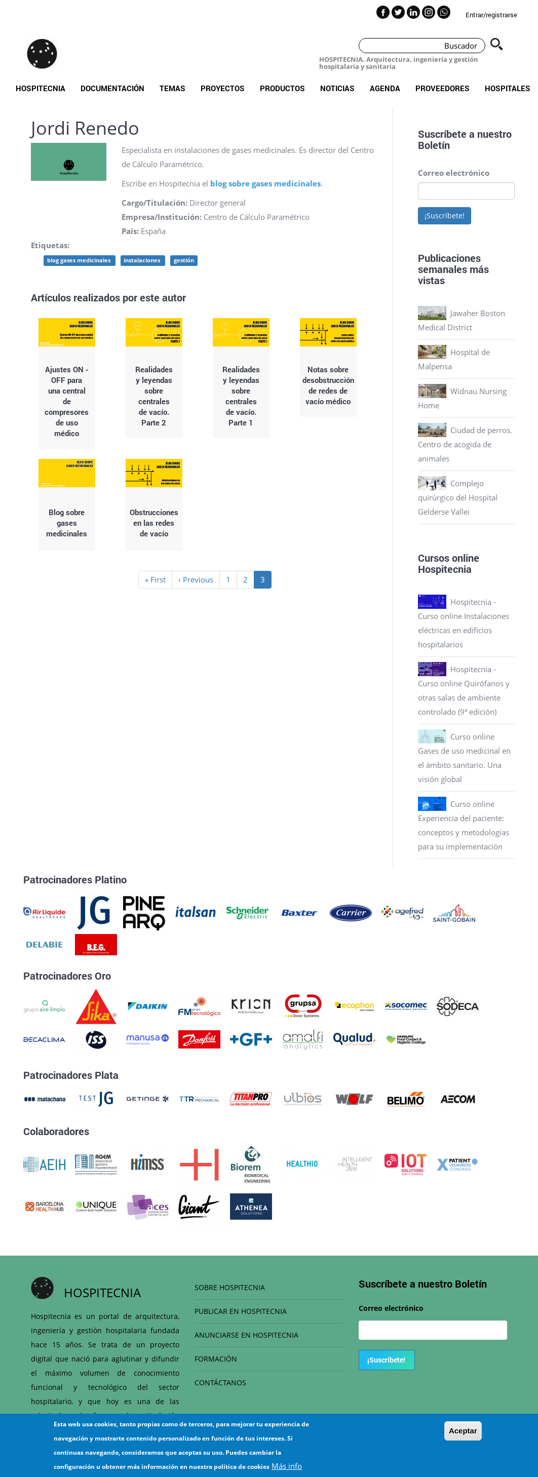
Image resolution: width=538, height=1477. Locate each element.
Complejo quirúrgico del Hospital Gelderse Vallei (457, 497)
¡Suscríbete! (445, 215)
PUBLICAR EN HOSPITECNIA (241, 1311)
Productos (282, 88)
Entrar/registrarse (491, 14)
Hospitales (507, 88)
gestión (184, 260)
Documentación (112, 88)
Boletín (434, 144)
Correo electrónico (453, 173)
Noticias (337, 88)
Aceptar (463, 1432)
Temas (172, 88)
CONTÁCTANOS (220, 1382)
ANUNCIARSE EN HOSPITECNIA (246, 1335)
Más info (287, 1467)
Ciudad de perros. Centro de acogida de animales (465, 444)
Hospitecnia (40, 88)
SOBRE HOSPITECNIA (230, 1287)
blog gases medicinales (79, 260)
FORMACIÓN (216, 1359)
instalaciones (143, 260)
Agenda (385, 88)
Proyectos (223, 88)
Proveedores (442, 88)
